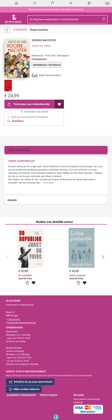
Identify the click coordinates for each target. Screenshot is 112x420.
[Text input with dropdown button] (68, 19)
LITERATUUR (20, 29)
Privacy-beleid (48, 395)
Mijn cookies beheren (24, 389)
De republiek (25, 275)
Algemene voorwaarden (21, 395)
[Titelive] (56, 416)
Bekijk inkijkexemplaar (46, 75)
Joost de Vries (41, 45)
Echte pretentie (77, 275)
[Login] (71, 3)
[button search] (104, 19)
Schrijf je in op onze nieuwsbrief (30, 382)
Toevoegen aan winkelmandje (28, 104)
